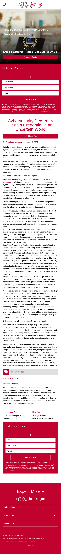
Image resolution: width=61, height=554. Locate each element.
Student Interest (17, 372)
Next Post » (37, 412)
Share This (30, 136)
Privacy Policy (30, 545)
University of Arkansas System (36, 538)
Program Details (30, 57)
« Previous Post (10, 412)
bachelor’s (36, 182)
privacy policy (44, 111)
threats (17, 150)
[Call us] (4, 4)
